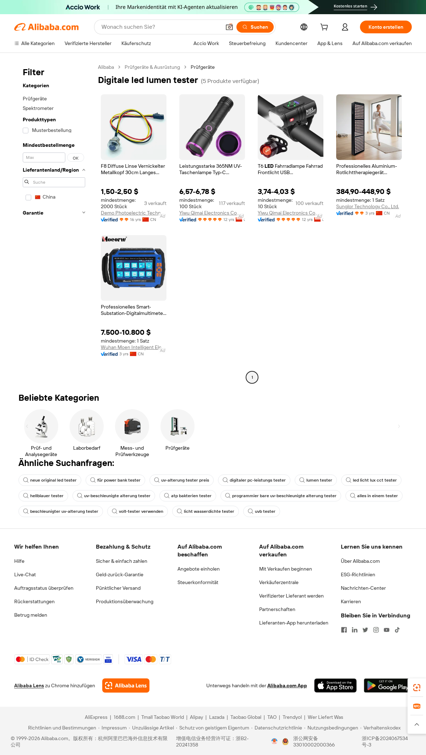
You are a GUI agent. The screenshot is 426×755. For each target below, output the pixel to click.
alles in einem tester (374, 496)
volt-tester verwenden (137, 511)
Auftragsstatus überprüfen (43, 588)
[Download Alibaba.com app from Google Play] (388, 685)
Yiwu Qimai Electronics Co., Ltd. (212, 213)
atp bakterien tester (188, 496)
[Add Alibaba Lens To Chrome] (125, 685)
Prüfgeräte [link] (203, 67)
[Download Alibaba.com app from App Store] (335, 685)
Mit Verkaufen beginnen (285, 569)
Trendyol (292, 717)
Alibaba (106, 67)
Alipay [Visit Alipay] (196, 717)
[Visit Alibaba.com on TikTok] (397, 630)
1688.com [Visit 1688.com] (124, 717)
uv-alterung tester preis (181, 480)
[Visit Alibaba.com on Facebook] (344, 630)
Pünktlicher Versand (118, 588)
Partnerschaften (277, 609)
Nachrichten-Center (363, 588)
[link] (417, 687)
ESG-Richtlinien (358, 574)
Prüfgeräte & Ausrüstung (152, 67)
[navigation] (53, 223)
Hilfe (19, 561)
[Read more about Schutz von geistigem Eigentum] (212, 728)
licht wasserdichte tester (205, 511)
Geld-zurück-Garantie (119, 574)
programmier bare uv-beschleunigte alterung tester (281, 496)
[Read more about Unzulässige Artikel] (151, 728)
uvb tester (261, 511)
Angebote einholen (199, 569)
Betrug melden (30, 615)
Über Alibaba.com (360, 561)
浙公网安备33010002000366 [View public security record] (314, 741)
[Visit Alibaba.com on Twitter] (365, 630)
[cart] (325, 28)
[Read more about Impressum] (112, 728)
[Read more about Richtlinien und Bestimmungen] (61, 728)
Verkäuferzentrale (279, 582)
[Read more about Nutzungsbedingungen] (331, 728)
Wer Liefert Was (325, 717)
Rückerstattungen (34, 601)
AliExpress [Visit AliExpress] (96, 717)
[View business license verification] (274, 741)
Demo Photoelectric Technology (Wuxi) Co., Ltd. (133, 213)
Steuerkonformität (198, 582)
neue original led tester (50, 480)
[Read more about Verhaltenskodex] (380, 728)
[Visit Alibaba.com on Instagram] (376, 630)
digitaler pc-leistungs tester (254, 480)
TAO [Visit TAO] (272, 717)
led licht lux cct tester (371, 480)
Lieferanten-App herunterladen (293, 623)
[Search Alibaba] (160, 27)
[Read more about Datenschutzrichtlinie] (276, 728)
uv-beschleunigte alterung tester (114, 496)
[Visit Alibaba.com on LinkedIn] (354, 630)
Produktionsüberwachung (124, 601)
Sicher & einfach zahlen (121, 561)
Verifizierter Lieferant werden (291, 596)
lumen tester (315, 480)
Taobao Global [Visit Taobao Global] (245, 717)
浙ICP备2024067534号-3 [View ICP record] (385, 741)
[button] (229, 27)
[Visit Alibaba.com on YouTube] (386, 630)
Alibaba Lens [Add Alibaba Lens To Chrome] (29, 685)
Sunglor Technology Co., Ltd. (367, 206)
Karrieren (351, 601)
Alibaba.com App (287, 685)
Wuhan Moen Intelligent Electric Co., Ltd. (133, 347)
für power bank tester (115, 480)
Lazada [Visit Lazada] (216, 717)
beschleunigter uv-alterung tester (60, 511)
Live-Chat (25, 574)
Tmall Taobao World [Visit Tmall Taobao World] (162, 717)
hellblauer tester (43, 496)
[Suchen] (255, 27)
